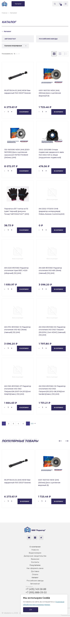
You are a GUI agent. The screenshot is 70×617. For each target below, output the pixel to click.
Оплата (35, 574)
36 (19, 54)
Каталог (35, 577)
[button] (60, 441)
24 (17, 54)
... (27, 423)
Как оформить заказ (35, 568)
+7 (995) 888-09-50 (36, 592)
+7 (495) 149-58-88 (36, 589)
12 (14, 54)
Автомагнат (35, 584)
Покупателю (35, 565)
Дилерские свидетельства (35, 556)
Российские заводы (35, 581)
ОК (30, 609)
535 (32, 423)
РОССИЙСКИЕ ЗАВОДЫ (48, 39)
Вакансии (35, 559)
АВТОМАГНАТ (10, 39)
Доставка (35, 571)
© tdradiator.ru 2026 (10, 613)
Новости (35, 550)
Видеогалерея (35, 553)
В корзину (24, 112)
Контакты (35, 562)
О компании (35, 547)
